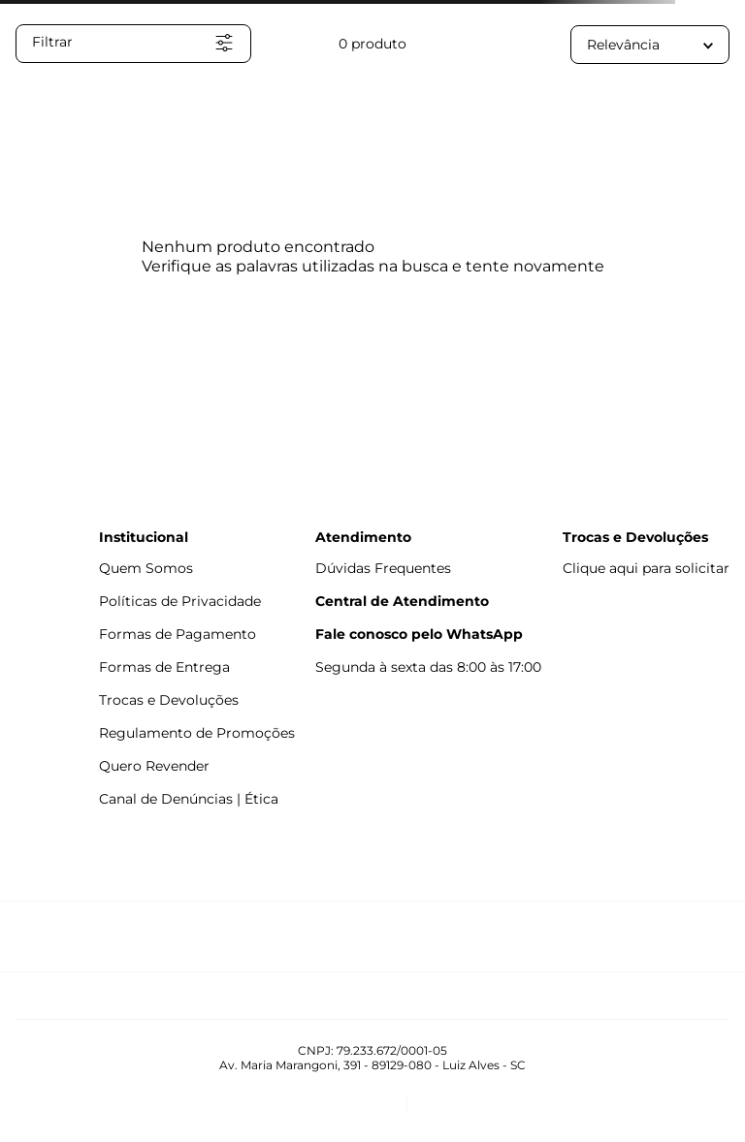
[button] (133, 43)
